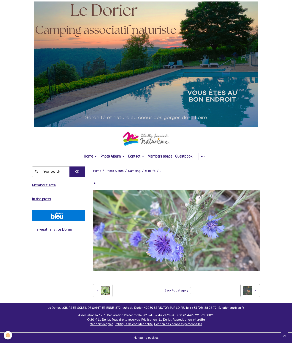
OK (77, 171)
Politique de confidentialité (134, 324)
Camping (134, 171)
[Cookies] (8, 335)
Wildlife (150, 171)
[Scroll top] (284, 335)
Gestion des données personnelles (178, 324)
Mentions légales (101, 324)
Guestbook (183, 156)
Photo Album (110, 156)
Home (89, 156)
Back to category (176, 290)
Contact (134, 156)
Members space (160, 156)
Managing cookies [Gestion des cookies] (146, 337)
